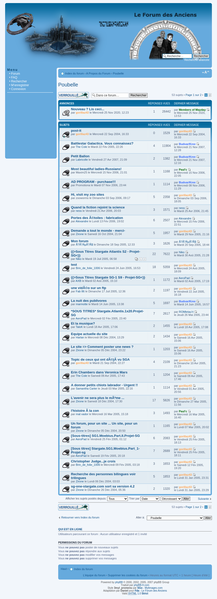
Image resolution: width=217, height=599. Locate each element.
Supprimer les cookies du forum (128, 575)
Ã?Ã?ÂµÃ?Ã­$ (84, 244)
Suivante (203, 498)
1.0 (138, 593)
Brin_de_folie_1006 (88, 268)
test (74, 265)
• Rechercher (18, 81)
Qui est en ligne (70, 529)
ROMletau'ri (186, 311)
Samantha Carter (86, 388)
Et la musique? (83, 323)
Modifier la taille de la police (205, 72)
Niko (78, 258)
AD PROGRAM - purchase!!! (93, 182)
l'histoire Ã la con (85, 411)
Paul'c (183, 169)
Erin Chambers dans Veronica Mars (99, 372)
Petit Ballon (80, 156)
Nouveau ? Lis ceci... (87, 109)
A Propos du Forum (98, 73)
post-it (76, 130)
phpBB (119, 582)
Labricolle (82, 159)
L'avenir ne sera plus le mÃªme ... (97, 398)
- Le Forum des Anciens (151, 590)
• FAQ (13, 77)
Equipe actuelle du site (89, 334)
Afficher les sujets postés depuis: (96, 498)
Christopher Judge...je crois (93, 461)
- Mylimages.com (150, 587)
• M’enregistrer (19, 85)
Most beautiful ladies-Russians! (96, 169)
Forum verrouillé (73, 95)
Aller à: (140, 517)
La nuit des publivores (89, 301)
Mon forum (79, 241)
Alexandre (82, 221)
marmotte (82, 304)
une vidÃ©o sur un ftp (88, 288)
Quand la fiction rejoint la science (98, 207)
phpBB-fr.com (141, 585)
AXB (78, 280)
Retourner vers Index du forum (80, 517)
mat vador (82, 414)
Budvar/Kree (187, 144)
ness (79, 210)
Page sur (193, 94)
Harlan (80, 337)
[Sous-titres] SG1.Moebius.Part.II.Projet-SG (105, 436)
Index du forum (74, 73)
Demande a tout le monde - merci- (98, 230)
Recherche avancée (196, 59)
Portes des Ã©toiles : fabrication (97, 218)
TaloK (79, 326)
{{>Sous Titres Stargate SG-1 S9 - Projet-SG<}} (108, 277)
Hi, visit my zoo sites (87, 194)
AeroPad (184, 278)
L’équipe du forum (94, 575)
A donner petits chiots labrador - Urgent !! (104, 385)
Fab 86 (80, 291)
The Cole (81, 146)
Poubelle (118, 73)
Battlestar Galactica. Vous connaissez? (102, 143)
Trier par (144, 498)
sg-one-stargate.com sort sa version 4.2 (103, 486)
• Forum (14, 73)
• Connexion (17, 89)
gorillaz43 (82, 112)
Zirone (80, 234)
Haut (64, 568)
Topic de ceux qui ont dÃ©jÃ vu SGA (100, 359)
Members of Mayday (192, 109)
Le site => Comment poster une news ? (102, 347)
